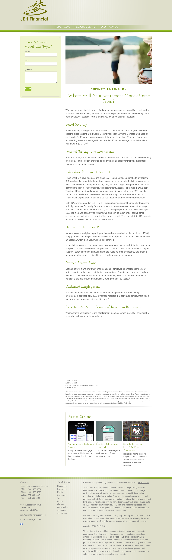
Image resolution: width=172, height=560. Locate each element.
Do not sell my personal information (131, 521)
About (68, 27)
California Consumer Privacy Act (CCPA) (103, 518)
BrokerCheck (143, 483)
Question (28, 69)
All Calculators (63, 513)
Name (27, 51)
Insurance (61, 495)
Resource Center (86, 27)
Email (27, 60)
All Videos (61, 510)
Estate (60, 492)
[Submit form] (28, 89)
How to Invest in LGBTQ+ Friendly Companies (133, 447)
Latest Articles (63, 507)
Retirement (62, 486)
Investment (62, 489)
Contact (114, 27)
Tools (103, 27)
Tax (58, 498)
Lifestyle (60, 504)
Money (60, 501)
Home (58, 27)
